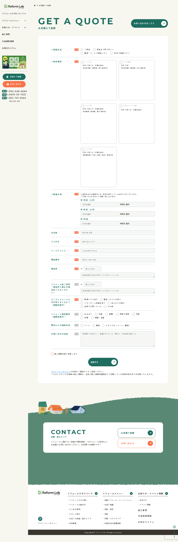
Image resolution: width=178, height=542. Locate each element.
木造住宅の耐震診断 (112, 530)
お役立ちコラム (146, 529)
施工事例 (142, 517)
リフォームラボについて (80, 500)
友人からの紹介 (118, 310)
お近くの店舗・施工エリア (80, 526)
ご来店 (87, 49)
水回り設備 (109, 512)
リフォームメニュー (113, 500)
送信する (94, 369)
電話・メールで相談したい (95, 53)
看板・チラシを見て (112, 306)
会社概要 (73, 530)
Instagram (174, 532)
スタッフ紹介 (74, 521)
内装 (101, 321)
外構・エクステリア (112, 526)
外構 (86, 324)
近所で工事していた (93, 313)
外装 (138, 321)
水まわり (88, 321)
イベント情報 (145, 512)
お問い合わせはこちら (144, 23)
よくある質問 (74, 516)
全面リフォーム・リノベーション (118, 507)
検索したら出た (91, 306)
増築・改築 (100, 324)
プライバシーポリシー (60, 379)
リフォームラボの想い (78, 507)
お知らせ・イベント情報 (150, 500)
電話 (98, 332)
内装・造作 (109, 516)
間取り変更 (124, 321)
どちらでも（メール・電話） (118, 332)
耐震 (111, 321)
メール (87, 332)
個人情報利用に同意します (65, 361)
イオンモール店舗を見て (94, 310)
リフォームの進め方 (77, 512)
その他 (110, 313)
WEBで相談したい (122, 53)
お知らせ (143, 507)
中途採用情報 (145, 523)
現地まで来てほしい (105, 49)
